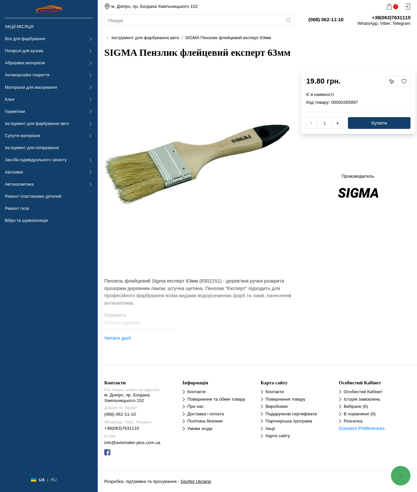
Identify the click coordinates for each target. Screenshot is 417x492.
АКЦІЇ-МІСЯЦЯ (19, 26)
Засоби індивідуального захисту (36, 159)
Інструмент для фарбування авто (37, 123)
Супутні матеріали (22, 135)
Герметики (15, 111)
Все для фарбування (25, 38)
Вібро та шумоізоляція (26, 220)
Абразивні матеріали (25, 62)
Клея (9, 99)
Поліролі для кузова (24, 50)
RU (54, 479)
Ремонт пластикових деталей (33, 196)
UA (42, 479)
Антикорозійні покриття (27, 74)
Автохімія (14, 172)
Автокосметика (19, 184)
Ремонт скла (17, 208)
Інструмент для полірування (32, 147)
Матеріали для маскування (31, 87)
